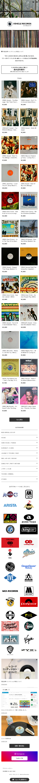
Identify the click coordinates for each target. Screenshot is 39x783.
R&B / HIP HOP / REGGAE (9, 458)
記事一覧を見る (19, 746)
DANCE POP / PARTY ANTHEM (10, 463)
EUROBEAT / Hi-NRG (7, 448)
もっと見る (19, 419)
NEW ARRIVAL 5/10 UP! (8, 432)
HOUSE (3, 437)
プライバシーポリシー (8, 768)
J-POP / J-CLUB (6, 469)
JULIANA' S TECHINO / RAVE (10, 453)
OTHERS (4, 479)
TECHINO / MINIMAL (7, 474)
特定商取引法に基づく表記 (9, 771)
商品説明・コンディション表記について (12, 51)
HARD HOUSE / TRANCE (8, 443)
